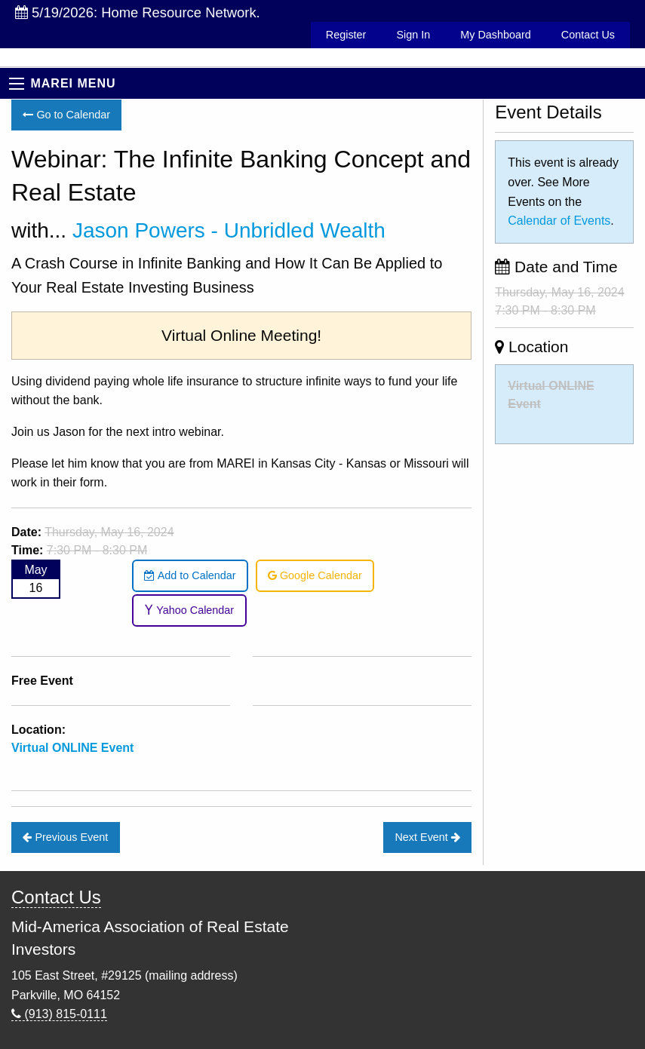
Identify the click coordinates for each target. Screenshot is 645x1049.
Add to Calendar (189, 575)
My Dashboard (495, 35)
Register (346, 35)
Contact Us (588, 35)
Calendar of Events (559, 220)
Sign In (413, 35)
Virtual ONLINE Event (72, 747)
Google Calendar (315, 575)
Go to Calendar (66, 115)
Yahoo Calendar (189, 610)
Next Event (427, 837)
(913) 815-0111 (59, 1014)
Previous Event (65, 837)
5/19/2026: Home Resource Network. (137, 12)
